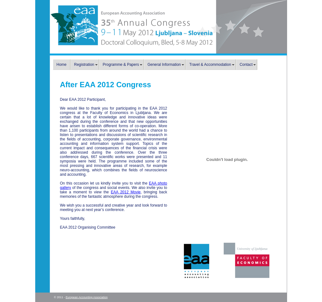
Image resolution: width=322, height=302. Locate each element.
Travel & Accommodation (210, 64)
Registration (84, 64)
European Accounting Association (87, 297)
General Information (164, 64)
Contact (246, 64)
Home (62, 64)
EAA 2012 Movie (126, 192)
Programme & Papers (121, 64)
